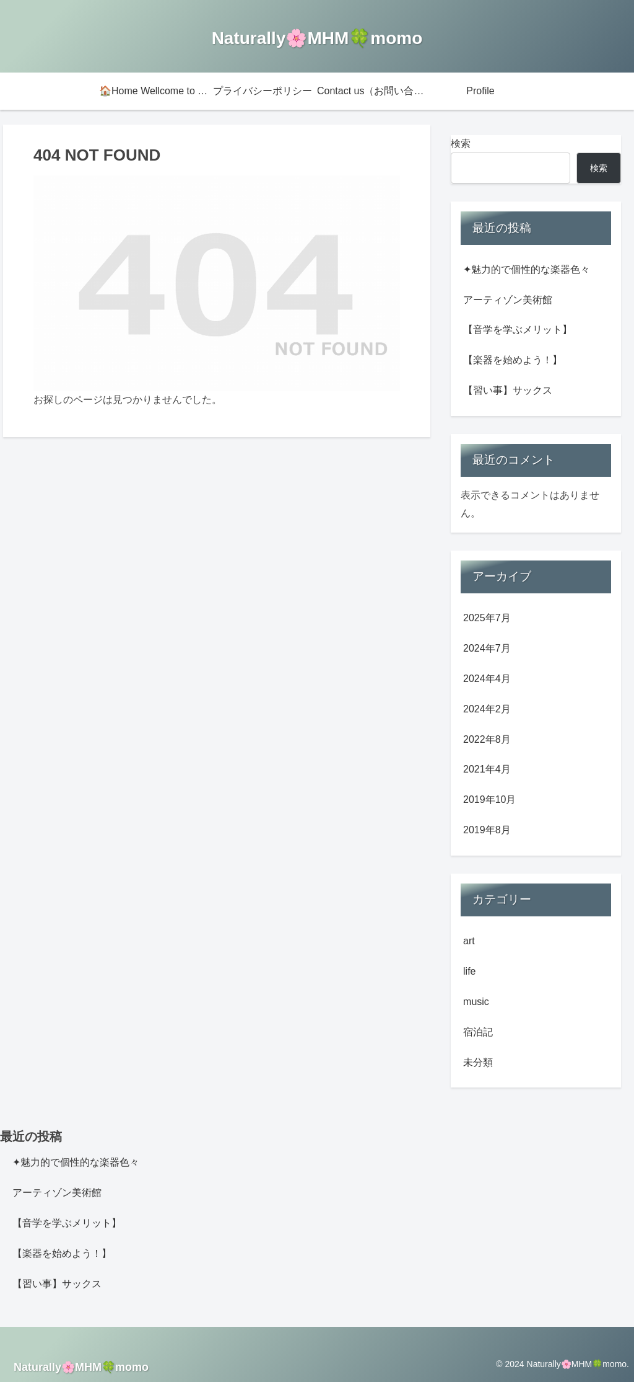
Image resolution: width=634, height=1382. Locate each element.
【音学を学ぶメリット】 (517, 329)
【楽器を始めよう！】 (512, 360)
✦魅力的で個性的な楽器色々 (526, 269)
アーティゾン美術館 (507, 300)
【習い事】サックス (507, 390)
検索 (461, 143)
